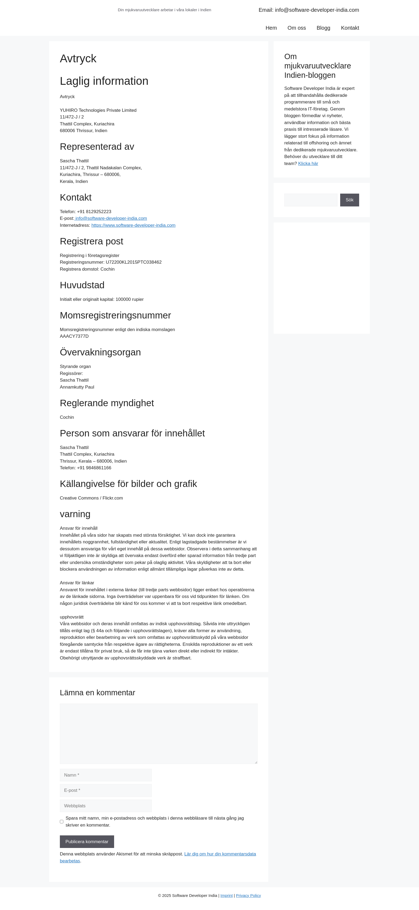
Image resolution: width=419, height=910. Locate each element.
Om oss (297, 28)
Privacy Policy (248, 895)
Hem (271, 28)
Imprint (226, 895)
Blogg (323, 28)
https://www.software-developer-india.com (133, 225)
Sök (350, 199)
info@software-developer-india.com (110, 218)
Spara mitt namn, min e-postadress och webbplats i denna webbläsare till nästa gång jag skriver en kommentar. (155, 822)
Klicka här (308, 163)
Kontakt (350, 28)
